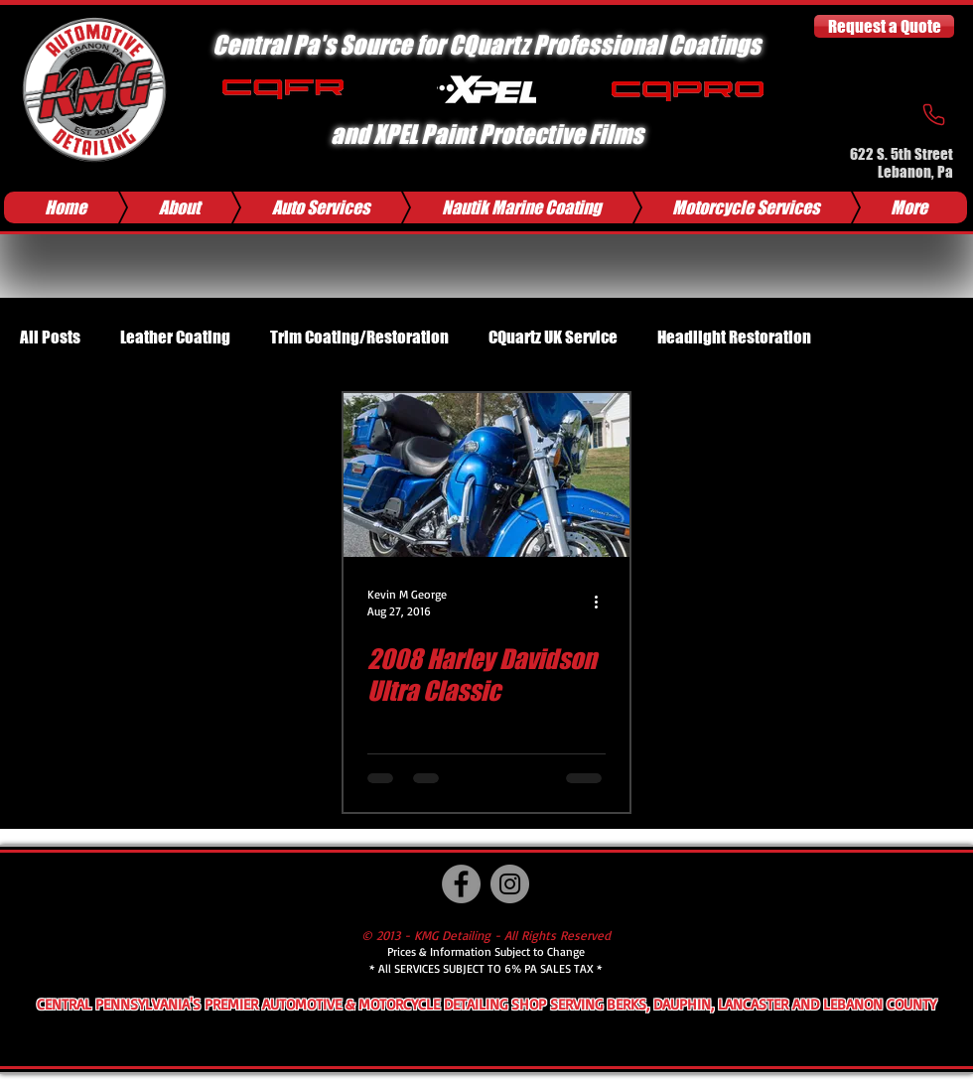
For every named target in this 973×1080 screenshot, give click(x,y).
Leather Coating (175, 337)
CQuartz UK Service (553, 337)
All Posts (50, 337)
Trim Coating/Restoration (359, 337)
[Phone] (933, 114)
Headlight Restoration (734, 337)
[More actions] (603, 601)
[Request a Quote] (884, 26)
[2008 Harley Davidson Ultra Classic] (486, 475)
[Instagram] (509, 884)
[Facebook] (461, 884)
